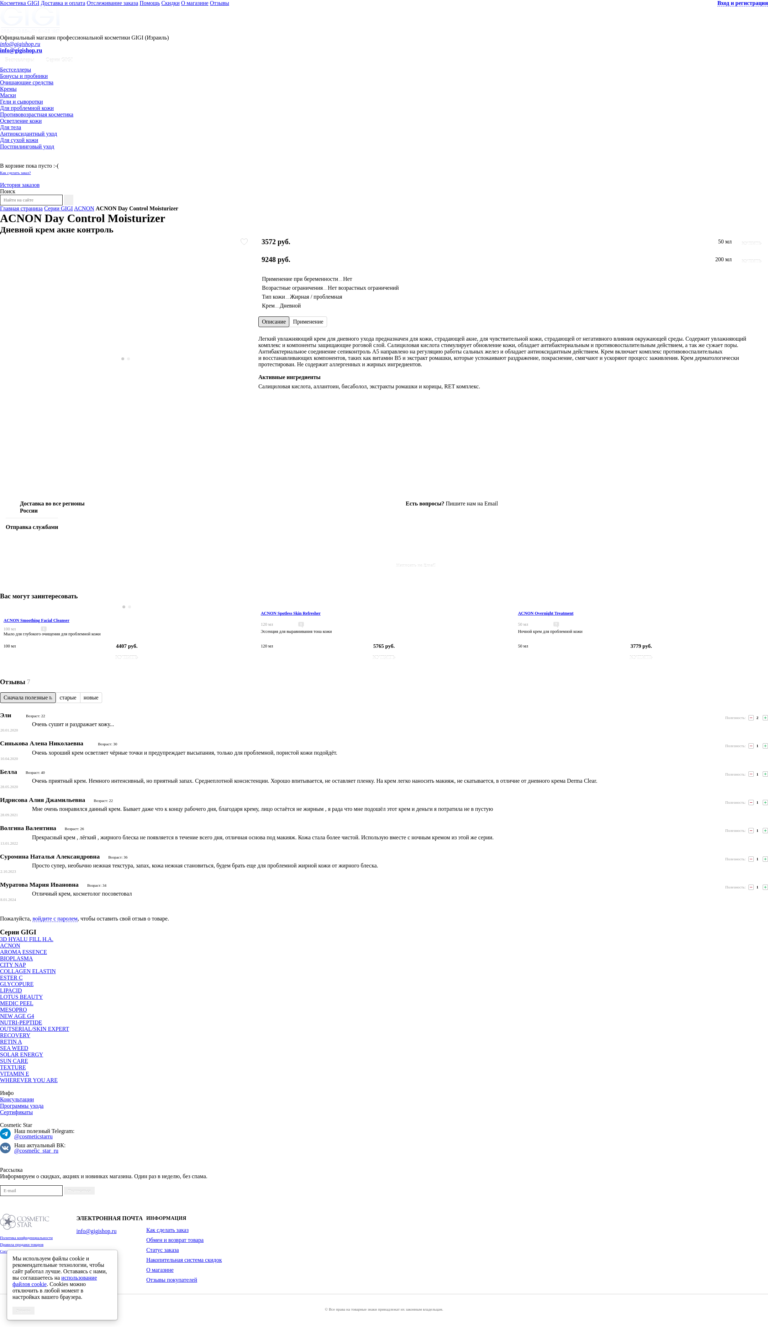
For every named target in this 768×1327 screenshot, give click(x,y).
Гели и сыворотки (21, 102)
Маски (8, 95)
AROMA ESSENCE (23, 952)
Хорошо (23, 1310)
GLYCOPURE (16, 984)
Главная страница (21, 208)
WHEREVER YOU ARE (29, 1080)
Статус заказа (162, 1250)
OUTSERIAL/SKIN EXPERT (34, 1029)
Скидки (170, 3)
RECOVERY (15, 1035)
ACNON (84, 208)
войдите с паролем (55, 919)
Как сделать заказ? (15, 173)
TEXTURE (13, 1067)
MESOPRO (13, 1010)
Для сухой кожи (19, 140)
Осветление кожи (21, 121)
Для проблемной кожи (27, 108)
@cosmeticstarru (33, 1136)
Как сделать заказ (167, 1230)
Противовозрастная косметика (36, 114)
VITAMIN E (14, 1074)
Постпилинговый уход (27, 146)
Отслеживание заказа (112, 3)
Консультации (17, 1099)
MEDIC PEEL (16, 1003)
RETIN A (11, 1042)
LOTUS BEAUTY (21, 997)
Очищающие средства (26, 82)
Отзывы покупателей (171, 1280)
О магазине (195, 3)
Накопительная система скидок (184, 1260)
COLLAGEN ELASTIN (28, 971)
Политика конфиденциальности (26, 1238)
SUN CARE (14, 1061)
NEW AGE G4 (17, 1016)
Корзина (10, 159)
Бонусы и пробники (24, 76)
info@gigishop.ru (20, 44)
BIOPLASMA (16, 958)
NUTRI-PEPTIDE (21, 1022)
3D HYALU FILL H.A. (26, 939)
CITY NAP (13, 965)
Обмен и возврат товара (175, 1240)
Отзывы (219, 3)
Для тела (10, 127)
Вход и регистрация (742, 3)
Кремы (8, 89)
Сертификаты (16, 1112)
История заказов (20, 185)
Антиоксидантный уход (28, 134)
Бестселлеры (19, 60)
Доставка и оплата (63, 3)
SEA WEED (14, 1048)
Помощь (150, 3)
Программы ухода (21, 1106)
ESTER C (11, 978)
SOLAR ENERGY (21, 1054)
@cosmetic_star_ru (36, 1151)
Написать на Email (416, 565)
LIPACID (11, 990)
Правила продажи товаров (21, 1244)
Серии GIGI (59, 60)
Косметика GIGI (20, 3)
